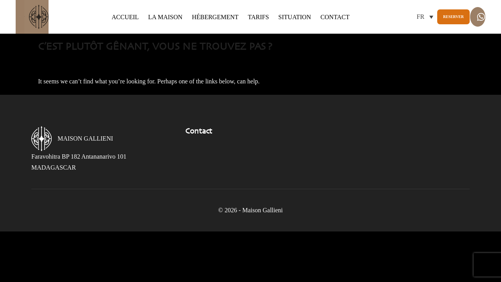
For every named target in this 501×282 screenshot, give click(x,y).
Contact (118, 39)
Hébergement (207, 28)
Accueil (117, 28)
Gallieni (47, 31)
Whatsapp (451, 34)
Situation (286, 28)
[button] (345, 33)
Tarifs (250, 28)
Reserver (388, 33)
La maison (157, 28)
